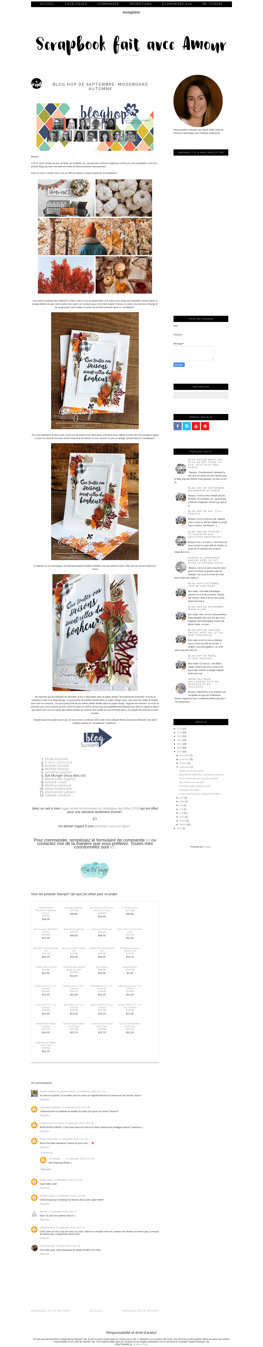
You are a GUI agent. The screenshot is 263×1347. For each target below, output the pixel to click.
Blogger (207, 847)
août (182, 797)
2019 (179, 751)
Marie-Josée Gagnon (60, 778)
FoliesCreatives (47, 1227)
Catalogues (76, 3)
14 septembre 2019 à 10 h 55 (70, 1196)
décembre (184, 755)
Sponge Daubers (130, 967)
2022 (179, 740)
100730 (102, 1010)
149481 (102, 1029)
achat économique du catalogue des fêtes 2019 (104, 808)
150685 (46, 935)
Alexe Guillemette (58, 788)
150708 (74, 972)
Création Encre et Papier (52, 1123)
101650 (74, 1010)
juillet (182, 801)
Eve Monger (54, 1158)
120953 (46, 1010)
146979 (102, 991)
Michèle (43, 1211)
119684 (46, 991)
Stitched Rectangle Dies (74, 929)
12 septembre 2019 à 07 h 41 (91, 1091)
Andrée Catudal (57, 765)
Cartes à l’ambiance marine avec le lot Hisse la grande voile (205, 560)
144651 (46, 916)
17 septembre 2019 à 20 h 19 (70, 1227)
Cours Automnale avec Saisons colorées (198, 778)
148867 (102, 913)
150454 (74, 1029)
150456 (130, 1029)
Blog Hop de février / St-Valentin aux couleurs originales (205, 534)
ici (147, 839)
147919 (130, 910)
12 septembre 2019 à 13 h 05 (67, 1180)
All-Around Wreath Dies (102, 929)
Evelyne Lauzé (55, 782)
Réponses (48, 1152)
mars (182, 817)
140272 (130, 1010)
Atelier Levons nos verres (191, 771)
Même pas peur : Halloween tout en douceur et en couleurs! (203, 683)
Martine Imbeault (58, 785)
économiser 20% (177, 3)
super (65, 808)
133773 (130, 970)
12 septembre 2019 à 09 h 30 (79, 1123)
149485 (46, 1048)
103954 (102, 970)
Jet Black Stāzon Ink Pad (45, 967)
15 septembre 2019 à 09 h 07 (62, 1211)
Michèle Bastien (57, 769)
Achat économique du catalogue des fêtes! (199, 794)
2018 (179, 828)
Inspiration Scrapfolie (50, 1107)
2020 (179, 748)
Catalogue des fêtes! (189, 790)
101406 (46, 970)
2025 (179, 728)
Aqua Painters (102, 967)
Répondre (44, 1099)
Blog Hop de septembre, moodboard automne (207, 489)
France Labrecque (58, 762)
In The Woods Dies (130, 908)
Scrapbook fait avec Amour (131, 45)
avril (182, 813)
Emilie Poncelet (56, 759)
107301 (46, 1029)
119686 (130, 991)
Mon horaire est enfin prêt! (192, 782)
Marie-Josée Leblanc (60, 792)
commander (108, 3)
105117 (74, 991)
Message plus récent (141, 1310)
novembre (184, 759)
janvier (183, 824)
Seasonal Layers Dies (74, 908)
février (183, 820)
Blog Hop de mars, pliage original (202, 657)
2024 (179, 732)
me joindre (213, 3)
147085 (74, 954)
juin (181, 805)
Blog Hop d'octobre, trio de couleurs (204, 584)
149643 (130, 935)
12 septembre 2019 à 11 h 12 (80, 1158)
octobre (183, 763)
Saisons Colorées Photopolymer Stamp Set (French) (45, 910)
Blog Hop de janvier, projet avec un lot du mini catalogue (205, 632)
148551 (74, 932)
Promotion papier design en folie (194, 786)
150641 (102, 932)
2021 (179, 744)
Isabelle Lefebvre (58, 795)
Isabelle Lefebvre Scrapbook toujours (58, 1091)
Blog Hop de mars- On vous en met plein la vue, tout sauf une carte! (205, 463)
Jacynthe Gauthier (58, 772)
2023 (179, 736)
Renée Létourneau (49, 1139)
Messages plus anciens (50, 1310)
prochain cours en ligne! (112, 826)
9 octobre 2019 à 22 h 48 (68, 1246)
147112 (46, 954)
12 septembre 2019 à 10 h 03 (73, 1139)
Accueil (47, 3)
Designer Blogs (140, 1344)
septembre (185, 767)
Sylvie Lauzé (46, 1180)
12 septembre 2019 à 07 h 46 (75, 1107)
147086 (102, 954)
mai (181, 809)
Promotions (140, 3)
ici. (113, 846)
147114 (130, 954)
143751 (74, 910)
